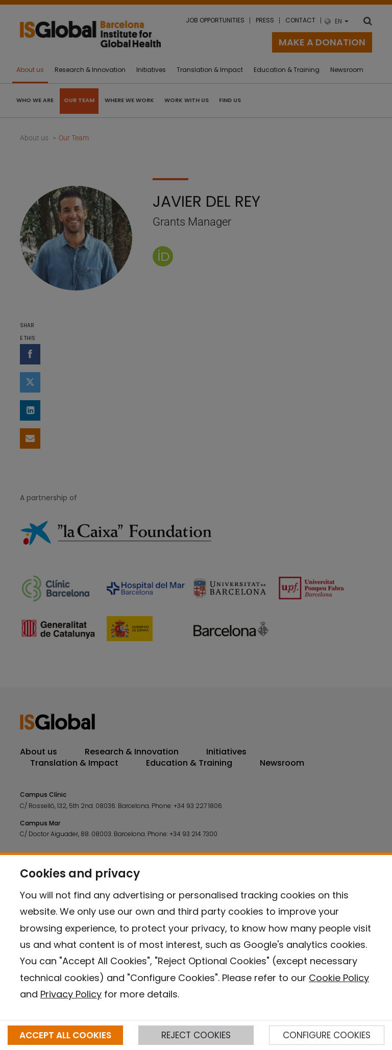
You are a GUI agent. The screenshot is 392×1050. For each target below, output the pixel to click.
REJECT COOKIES (196, 1035)
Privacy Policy (71, 994)
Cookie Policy (339, 977)
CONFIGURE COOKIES (327, 1035)
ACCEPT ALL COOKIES (65, 1035)
